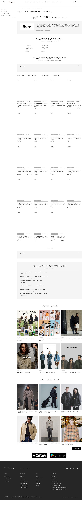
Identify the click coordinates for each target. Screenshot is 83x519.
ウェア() (4, 11)
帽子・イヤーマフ (24, 295)
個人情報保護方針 (20, 496)
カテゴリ (53, 1)
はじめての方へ (55, 478)
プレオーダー (6, 481)
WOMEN (26, 1)
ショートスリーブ (24, 278)
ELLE (60, 1)
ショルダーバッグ (24, 291)
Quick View (28, 101)
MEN (31, 1)
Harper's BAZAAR (39, 478)
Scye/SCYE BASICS (33, 272)
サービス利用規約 (12, 496)
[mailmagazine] (77, 468)
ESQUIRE (38, 483)
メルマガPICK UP (23, 483)
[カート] (78, 1)
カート (28, 468)
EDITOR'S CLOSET (24, 481)
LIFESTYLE (38, 1)
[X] (70, 468)
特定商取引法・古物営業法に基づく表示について (34, 496)
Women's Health (39, 481)
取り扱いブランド (7, 478)
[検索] (73, 1)
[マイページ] (75, 1)
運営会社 (6, 496)
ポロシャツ (23, 273)
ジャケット (23, 286)
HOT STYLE (22, 478)
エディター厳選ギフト (24, 487)
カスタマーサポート (55, 481)
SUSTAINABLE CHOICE (56, 485)
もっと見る (76, 448)
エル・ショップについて (56, 483)
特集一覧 (22, 476)
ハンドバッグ (31, 291)
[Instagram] (67, 468)
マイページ (22, 468)
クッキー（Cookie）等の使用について (59, 489)
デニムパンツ (23, 282)
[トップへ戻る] (79, 458)
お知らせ (53, 476)
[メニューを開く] (4, 2)
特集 (57, 1)
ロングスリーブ (32, 278)
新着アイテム (6, 476)
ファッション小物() (6, 15)
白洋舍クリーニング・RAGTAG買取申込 (59, 487)
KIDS (34, 1)
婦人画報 (37, 485)
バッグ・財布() (5, 13)
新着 (45, 1)
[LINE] (73, 468)
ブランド (49, 1)
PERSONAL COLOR (24, 485)
